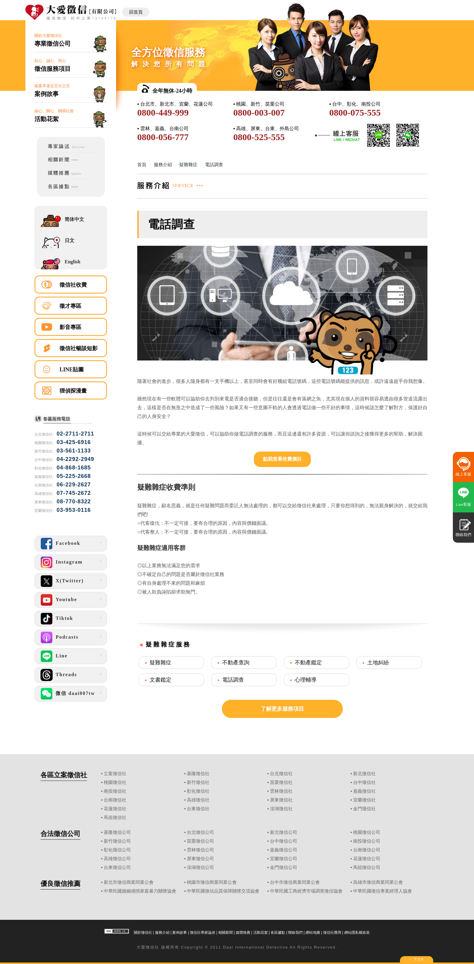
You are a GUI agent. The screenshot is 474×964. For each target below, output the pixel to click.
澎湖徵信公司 (200, 867)
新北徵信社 (364, 773)
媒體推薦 (243, 932)
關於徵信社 (143, 932)
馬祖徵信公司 (366, 867)
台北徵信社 (281, 773)
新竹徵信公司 (117, 841)
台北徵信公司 (200, 832)
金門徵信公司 (283, 867)
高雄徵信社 (198, 800)
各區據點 (278, 932)
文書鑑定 (160, 680)
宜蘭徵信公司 (283, 858)
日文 (69, 240)
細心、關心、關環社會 (70, 116)
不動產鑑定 (308, 663)
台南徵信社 (115, 800)
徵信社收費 (73, 285)
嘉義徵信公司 (283, 849)
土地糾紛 (378, 663)
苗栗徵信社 (281, 782)
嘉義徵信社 (364, 791)
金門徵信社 (364, 808)
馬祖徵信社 (115, 817)
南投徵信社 (115, 791)
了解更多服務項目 (282, 709)
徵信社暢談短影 (79, 348)
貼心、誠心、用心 (70, 65)
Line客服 (463, 504)
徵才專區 (70, 306)
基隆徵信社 (198, 773)
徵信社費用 (332, 932)
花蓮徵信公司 (366, 858)
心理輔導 (306, 680)
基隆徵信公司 (117, 832)
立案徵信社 (115, 773)
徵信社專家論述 (202, 932)
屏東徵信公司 (200, 858)
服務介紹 (162, 932)
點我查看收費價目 (282, 459)
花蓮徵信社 (115, 808)
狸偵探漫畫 (73, 391)
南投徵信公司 (366, 841)
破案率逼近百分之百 (70, 91)
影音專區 (70, 327)
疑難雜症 (160, 663)
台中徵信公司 (283, 841)
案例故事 (179, 932)
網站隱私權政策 (357, 932)
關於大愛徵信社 (70, 40)
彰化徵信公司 (117, 849)
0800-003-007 (259, 112)
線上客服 (463, 474)
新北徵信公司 (283, 832)
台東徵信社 (198, 808)
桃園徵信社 (115, 782)
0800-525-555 (259, 137)
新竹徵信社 (198, 782)
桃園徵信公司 (366, 832)
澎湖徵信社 (281, 808)
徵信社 (152, 947)
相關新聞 (225, 932)
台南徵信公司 (366, 849)
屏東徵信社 (281, 800)
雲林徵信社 (281, 791)
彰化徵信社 (198, 791)
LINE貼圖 (72, 370)
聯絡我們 (295, 932)
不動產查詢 (235, 663)
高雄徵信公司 (117, 858)
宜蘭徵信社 (364, 800)
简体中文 (74, 219)
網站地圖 (313, 932)
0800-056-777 (163, 137)
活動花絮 (260, 932)
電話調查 (233, 680)
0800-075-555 (355, 112)
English (72, 261)
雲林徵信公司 (200, 849)
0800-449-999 (163, 112)
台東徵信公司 (117, 867)
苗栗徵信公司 (200, 841)
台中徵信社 (364, 782)
